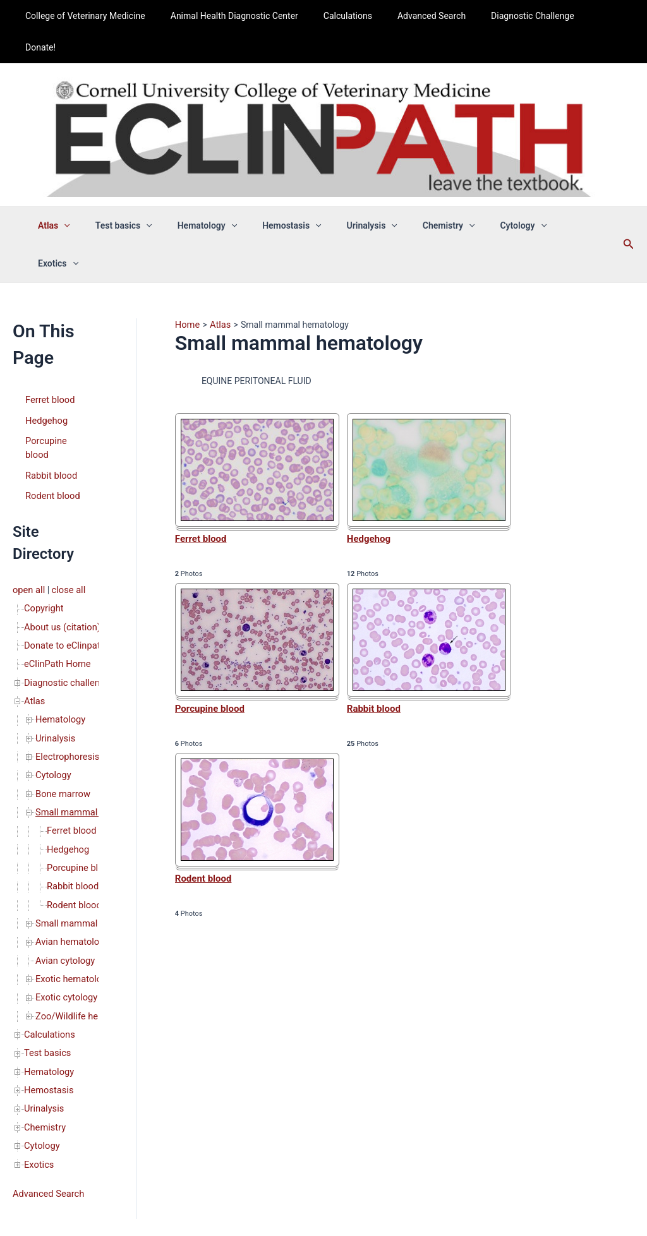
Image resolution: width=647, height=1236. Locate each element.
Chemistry (435, 194)
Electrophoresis (66, 662)
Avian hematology (70, 839)
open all (28, 503)
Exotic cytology (65, 892)
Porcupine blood (57, 370)
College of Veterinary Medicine (100, 16)
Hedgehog (45, 350)
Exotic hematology (71, 875)
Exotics (563, 194)
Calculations (347, 16)
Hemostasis (294, 194)
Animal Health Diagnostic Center (241, 16)
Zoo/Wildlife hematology (83, 910)
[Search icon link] (611, 193)
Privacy (378, 1145)
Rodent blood (51, 410)
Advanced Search (424, 16)
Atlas (79, 194)
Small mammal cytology (82, 822)
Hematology (216, 194)
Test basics (140, 194)
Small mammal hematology (89, 716)
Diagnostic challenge (65, 592)
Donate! (591, 16)
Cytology (503, 194)
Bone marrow (61, 698)
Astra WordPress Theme (416, 1201)
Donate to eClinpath (63, 556)
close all (66, 503)
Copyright (43, 521)
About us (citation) (60, 539)
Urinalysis (366, 194)
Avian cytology (63, 857)
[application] (89, 194)
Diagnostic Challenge (517, 16)
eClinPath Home (56, 574)
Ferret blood (49, 330)
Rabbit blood (50, 390)
